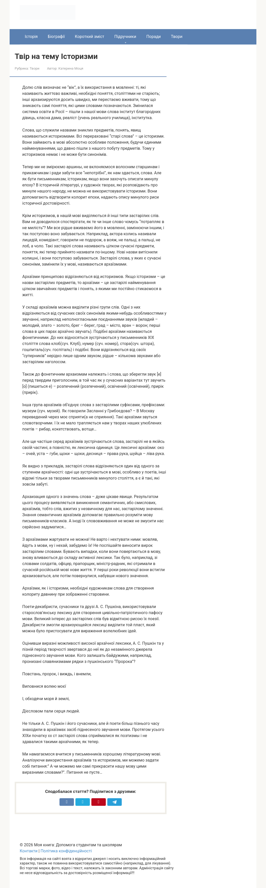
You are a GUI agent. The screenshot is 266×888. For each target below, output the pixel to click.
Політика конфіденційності (66, 851)
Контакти (28, 851)
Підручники (125, 36)
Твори (176, 36)
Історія (31, 36)
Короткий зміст (89, 36)
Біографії (56, 36)
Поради (153, 36)
